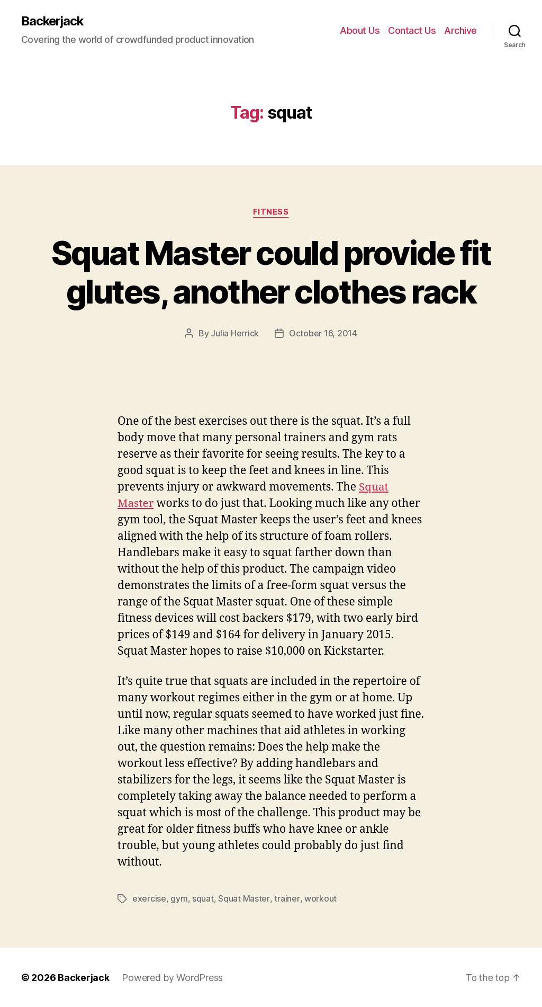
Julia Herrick (235, 333)
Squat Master (243, 898)
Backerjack (53, 21)
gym (178, 898)
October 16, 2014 (323, 333)
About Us (360, 30)
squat (203, 898)
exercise (149, 898)
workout (319, 898)
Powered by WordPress (172, 977)
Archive (460, 30)
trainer (286, 898)
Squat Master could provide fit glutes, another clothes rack (271, 272)
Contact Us (412, 30)
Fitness (271, 212)
